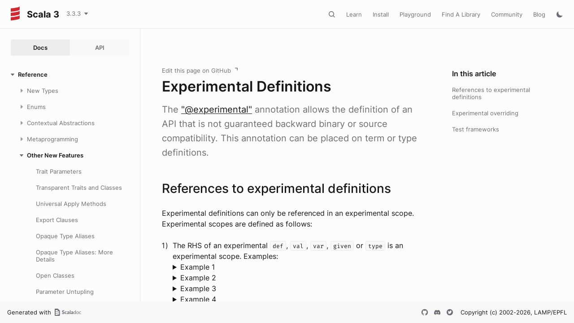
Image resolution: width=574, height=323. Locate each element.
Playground (415, 14)
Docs (40, 47)
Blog (539, 14)
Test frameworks (475, 129)
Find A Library (461, 14)
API (99, 47)
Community (506, 14)
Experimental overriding (485, 113)
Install (381, 14)
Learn (354, 14)
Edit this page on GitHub (196, 70)
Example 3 (198, 288)
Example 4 (198, 299)
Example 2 (198, 277)
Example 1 (197, 266)
